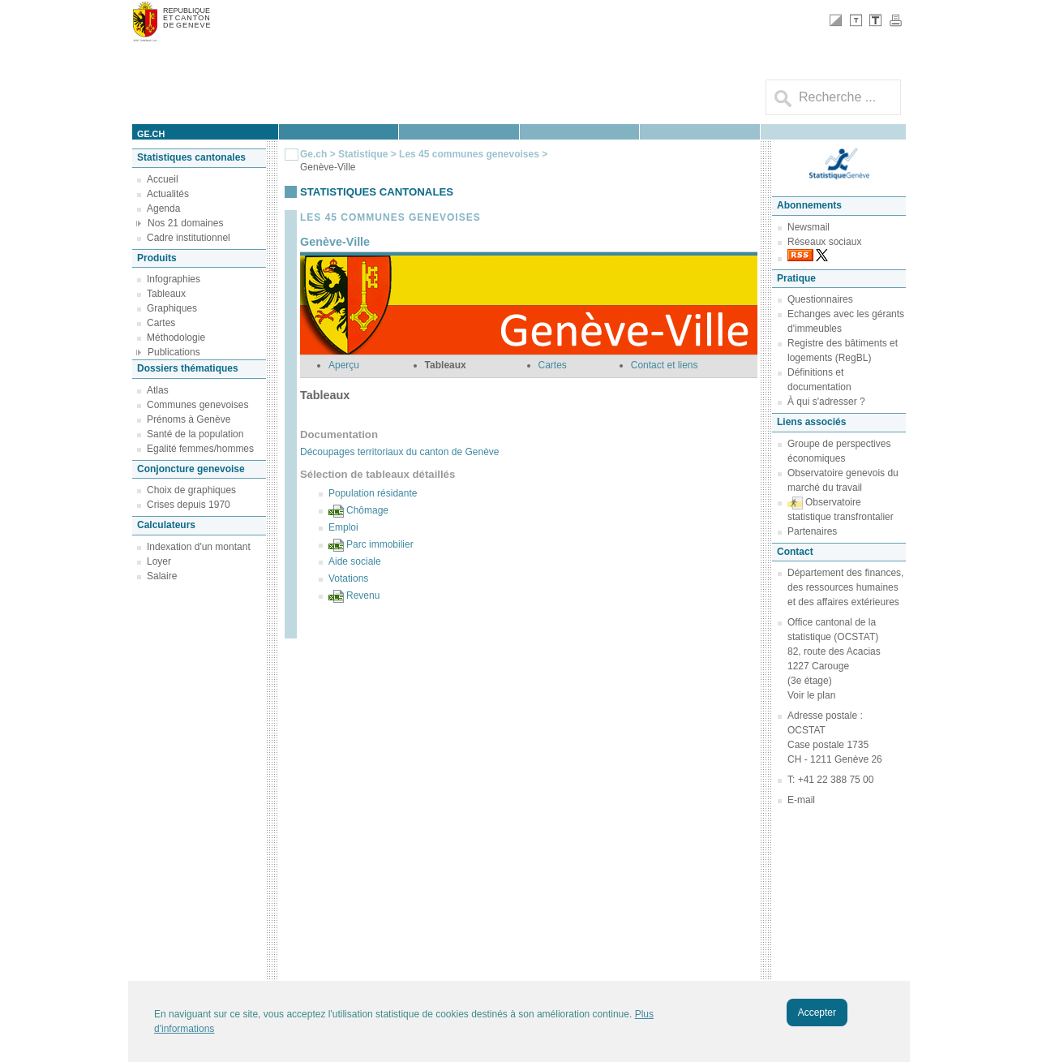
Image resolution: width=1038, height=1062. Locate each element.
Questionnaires (820, 299)
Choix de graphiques (191, 490)
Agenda (163, 208)
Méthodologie (176, 337)
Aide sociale (354, 561)
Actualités (168, 194)
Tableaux (166, 293)
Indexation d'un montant (199, 546)
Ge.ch (313, 154)
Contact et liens (664, 365)
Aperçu (343, 365)
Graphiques (172, 308)
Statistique (363, 154)
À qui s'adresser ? (826, 401)
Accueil (162, 179)
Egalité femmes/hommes (200, 448)
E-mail (801, 800)
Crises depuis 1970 (188, 504)
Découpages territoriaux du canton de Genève (400, 452)
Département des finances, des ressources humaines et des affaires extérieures (845, 587)
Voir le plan (811, 695)
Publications (174, 352)
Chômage (367, 510)
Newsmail (808, 227)
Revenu (363, 595)
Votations (348, 578)
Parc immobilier (380, 544)
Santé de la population (195, 434)
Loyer (159, 561)
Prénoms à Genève (188, 419)
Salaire (162, 576)
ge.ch (151, 134)
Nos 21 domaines (185, 223)
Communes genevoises (197, 405)
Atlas (158, 390)
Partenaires (812, 531)
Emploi (343, 527)
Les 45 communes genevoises (469, 154)
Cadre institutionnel (188, 237)
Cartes (161, 323)
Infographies (173, 279)
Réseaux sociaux (824, 241)
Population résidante (372, 493)
